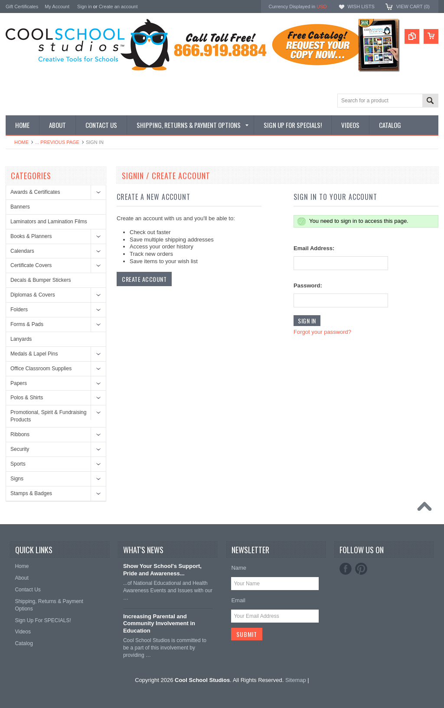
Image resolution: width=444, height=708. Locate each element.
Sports (18, 464)
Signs (16, 479)
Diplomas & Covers (32, 295)
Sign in (84, 6)
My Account (57, 6)
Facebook (346, 569)
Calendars (22, 251)
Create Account (144, 279)
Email (238, 600)
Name (238, 567)
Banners (20, 207)
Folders (19, 310)
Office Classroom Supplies (41, 368)
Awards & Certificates (35, 192)
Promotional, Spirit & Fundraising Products (48, 416)
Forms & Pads (26, 324)
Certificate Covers (31, 265)
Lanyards (21, 339)
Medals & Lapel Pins (34, 354)
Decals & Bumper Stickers (40, 280)
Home (21, 142)
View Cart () (413, 6)
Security (19, 449)
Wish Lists (360, 6)
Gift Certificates (22, 6)
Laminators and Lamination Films (48, 222)
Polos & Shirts (26, 398)
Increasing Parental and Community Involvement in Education (159, 623)
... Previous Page (57, 142)
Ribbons (19, 434)
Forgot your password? (322, 332)
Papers (18, 383)
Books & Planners (31, 236)
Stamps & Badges (31, 493)
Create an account (118, 6)
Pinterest (361, 569)
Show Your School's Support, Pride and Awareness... (162, 570)
